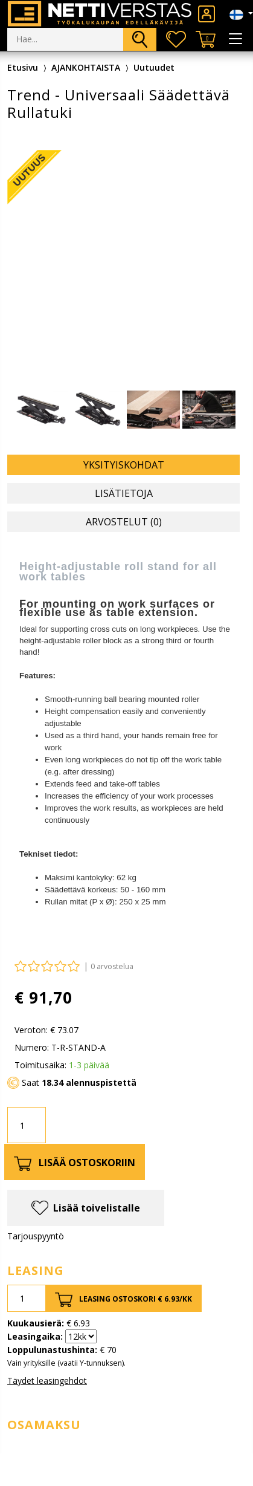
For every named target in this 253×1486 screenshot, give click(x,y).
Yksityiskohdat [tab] (123, 465)
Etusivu (22, 67)
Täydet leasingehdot (47, 1380)
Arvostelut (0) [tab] (124, 521)
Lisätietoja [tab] (124, 493)
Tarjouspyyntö (35, 1236)
